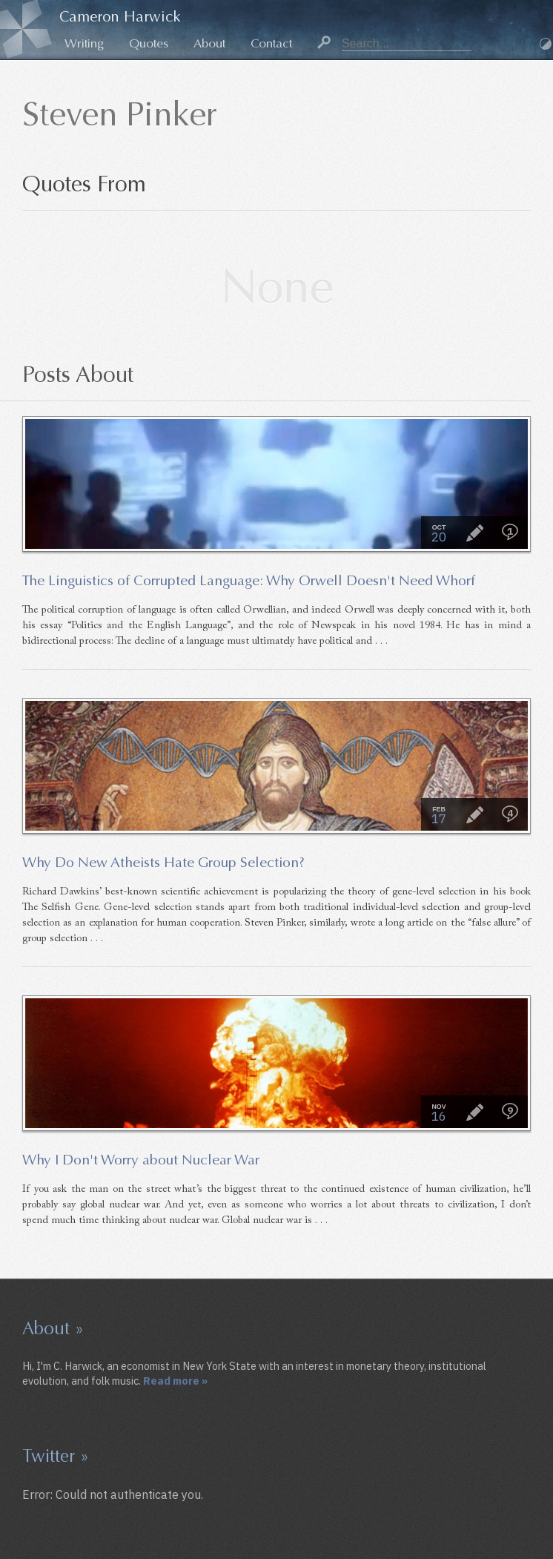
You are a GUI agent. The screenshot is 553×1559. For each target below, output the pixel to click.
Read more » (175, 1381)
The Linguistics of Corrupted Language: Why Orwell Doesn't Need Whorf (248, 580)
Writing (84, 43)
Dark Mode (546, 44)
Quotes (148, 43)
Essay (474, 532)
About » (53, 1328)
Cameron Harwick (120, 16)
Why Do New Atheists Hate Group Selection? (163, 862)
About (209, 43)
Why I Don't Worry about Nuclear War (140, 1159)
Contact (271, 43)
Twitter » (55, 1456)
